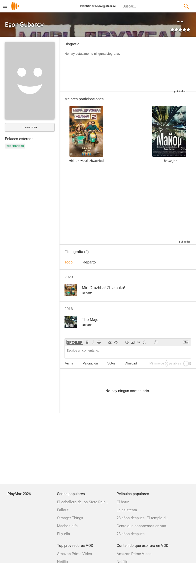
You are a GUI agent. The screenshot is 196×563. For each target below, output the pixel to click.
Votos (111, 363)
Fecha (69, 363)
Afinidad (131, 363)
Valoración (90, 363)
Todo (69, 262)
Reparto (89, 262)
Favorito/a (30, 127)
